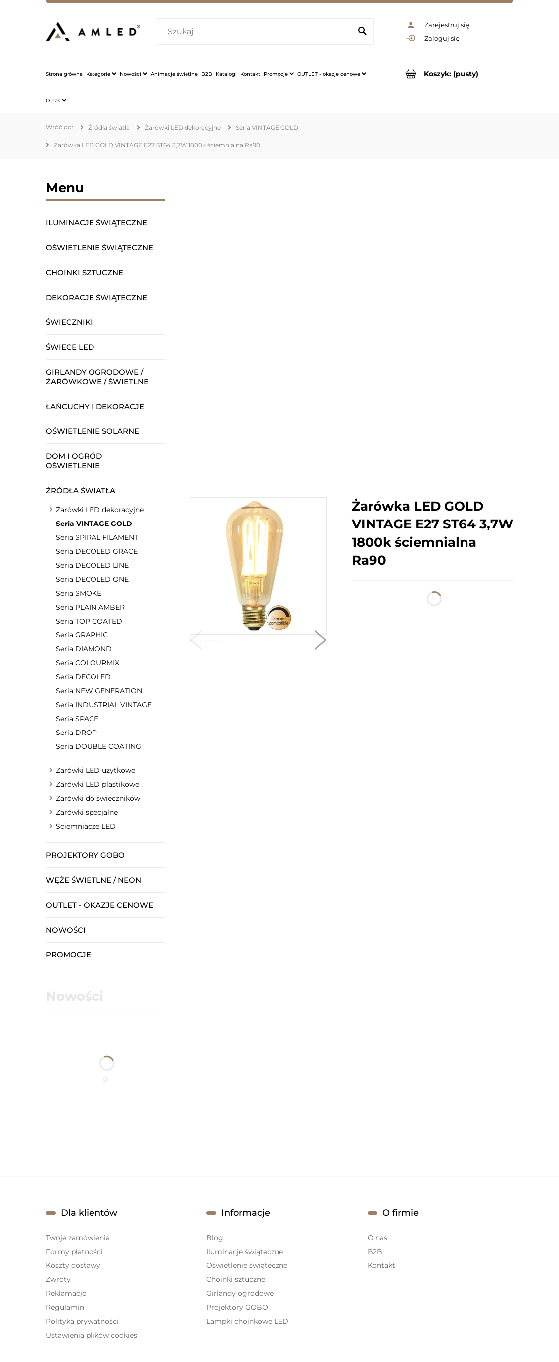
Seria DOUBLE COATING (98, 746)
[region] (351, 328)
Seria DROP (76, 732)
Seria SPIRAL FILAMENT (97, 537)
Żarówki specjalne (87, 812)
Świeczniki (69, 322)
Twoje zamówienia (78, 1237)
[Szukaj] (362, 31)
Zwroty (58, 1279)
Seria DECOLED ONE (92, 579)
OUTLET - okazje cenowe (99, 905)
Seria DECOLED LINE (92, 565)
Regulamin (65, 1307)
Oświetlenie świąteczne (99, 247)
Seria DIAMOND (84, 648)
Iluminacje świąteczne (96, 222)
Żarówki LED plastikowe (97, 784)
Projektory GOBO (85, 855)
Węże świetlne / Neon (93, 880)
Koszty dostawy (73, 1265)
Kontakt (381, 1265)
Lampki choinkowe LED (247, 1321)
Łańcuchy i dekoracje (95, 406)
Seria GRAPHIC (82, 634)
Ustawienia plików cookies (91, 1335)
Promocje (68, 954)
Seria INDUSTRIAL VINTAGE (104, 704)
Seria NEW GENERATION (99, 690)
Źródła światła (80, 490)
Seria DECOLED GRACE (97, 551)
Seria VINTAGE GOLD (94, 523)
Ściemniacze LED (86, 826)
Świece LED (70, 347)
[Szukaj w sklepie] (255, 32)
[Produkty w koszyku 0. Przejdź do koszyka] (451, 73)
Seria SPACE (77, 718)
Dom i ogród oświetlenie (74, 460)
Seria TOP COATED (89, 621)
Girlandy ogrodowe (240, 1293)
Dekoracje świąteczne (96, 297)
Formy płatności (74, 1251)
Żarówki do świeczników (98, 798)
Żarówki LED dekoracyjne (100, 509)
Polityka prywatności (82, 1321)
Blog (214, 1237)
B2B (375, 1251)
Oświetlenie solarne (92, 431)
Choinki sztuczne (84, 272)
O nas (377, 1237)
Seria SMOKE (78, 593)
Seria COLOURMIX (87, 662)
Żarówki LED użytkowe (95, 770)
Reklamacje (66, 1293)
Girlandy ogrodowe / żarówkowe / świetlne (97, 376)
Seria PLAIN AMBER (90, 607)
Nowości (66, 930)
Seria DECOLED (83, 676)
